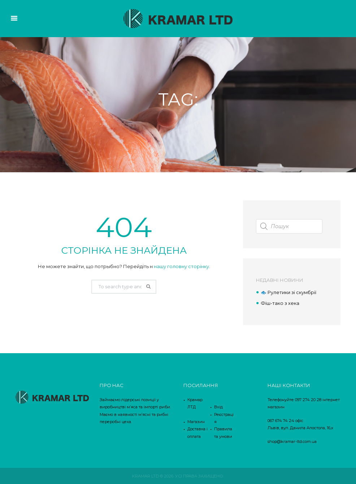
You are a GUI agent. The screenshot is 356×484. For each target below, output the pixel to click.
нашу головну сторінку (181, 266)
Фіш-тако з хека (280, 303)
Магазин (196, 421)
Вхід (218, 406)
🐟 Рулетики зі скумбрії (288, 292)
